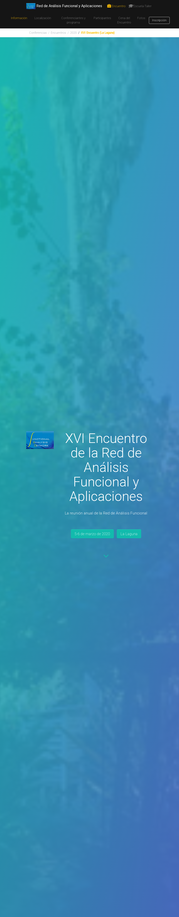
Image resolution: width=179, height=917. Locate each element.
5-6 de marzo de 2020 (92, 534)
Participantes (102, 18)
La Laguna (129, 534)
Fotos (141, 18)
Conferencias (38, 32)
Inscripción (159, 20)
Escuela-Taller (140, 6)
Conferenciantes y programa (73, 20)
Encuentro (116, 6)
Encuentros (58, 32)
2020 (73, 32)
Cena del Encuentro (124, 20)
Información (19, 18)
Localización (43, 18)
